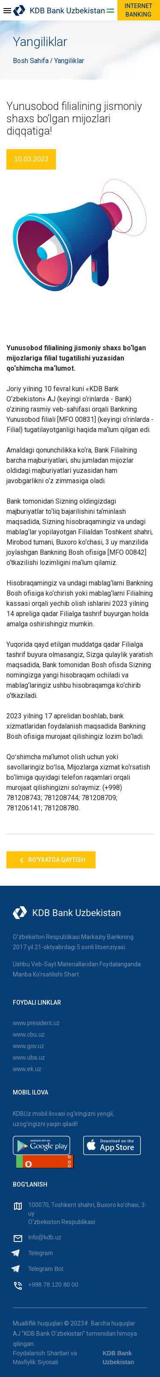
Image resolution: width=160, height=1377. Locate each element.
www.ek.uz (27, 1069)
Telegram (40, 1253)
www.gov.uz (28, 1046)
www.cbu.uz (29, 1034)
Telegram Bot (45, 1268)
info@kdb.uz (44, 1237)
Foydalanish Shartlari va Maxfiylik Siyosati (45, 1357)
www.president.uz (36, 1023)
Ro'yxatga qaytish (51, 860)
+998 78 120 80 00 (53, 1284)
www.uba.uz (29, 1057)
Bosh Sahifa (31, 61)
